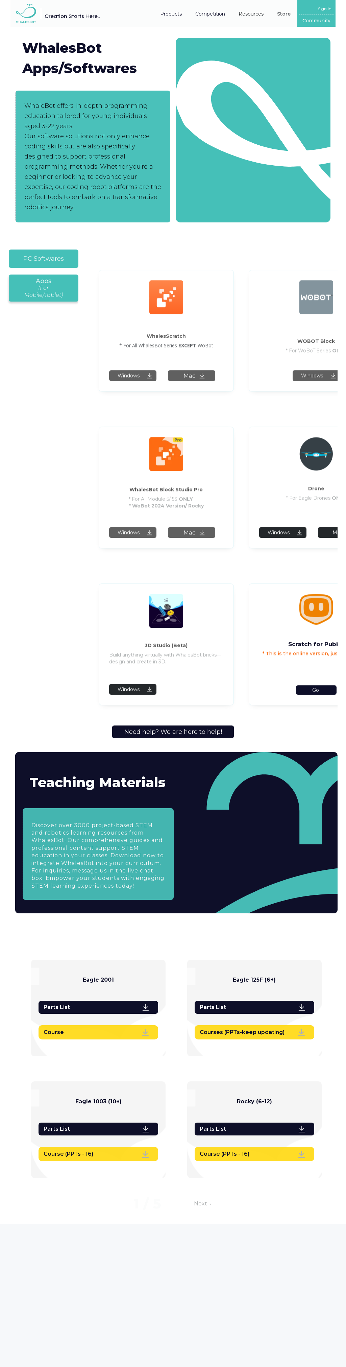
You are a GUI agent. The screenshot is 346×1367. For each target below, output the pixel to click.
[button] (171, 14)
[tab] (43, 265)
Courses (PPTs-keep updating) (242, 1032)
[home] (55, 13)
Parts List (57, 1007)
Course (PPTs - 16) (68, 1154)
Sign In (324, 8)
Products (171, 14)
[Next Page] (203, 1203)
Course (54, 1032)
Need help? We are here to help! (173, 732)
